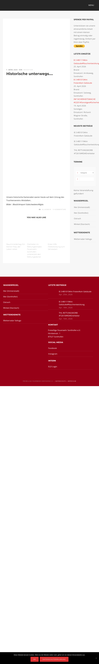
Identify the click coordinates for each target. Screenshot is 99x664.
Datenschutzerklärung (54, 659)
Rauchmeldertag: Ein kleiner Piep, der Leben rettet (15, 246)
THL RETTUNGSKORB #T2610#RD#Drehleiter (84, 152)
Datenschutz (60, 381)
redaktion (28, 70)
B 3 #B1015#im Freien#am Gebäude (83, 134)
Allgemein (46, 209)
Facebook (52, 348)
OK (34, 659)
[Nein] (96, 658)
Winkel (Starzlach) (82, 224)
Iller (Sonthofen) (81, 213)
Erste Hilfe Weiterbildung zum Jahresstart (56, 246)
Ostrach (77, 218)
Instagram (52, 353)
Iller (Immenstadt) (82, 207)
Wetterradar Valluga (83, 239)
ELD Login (52, 366)
